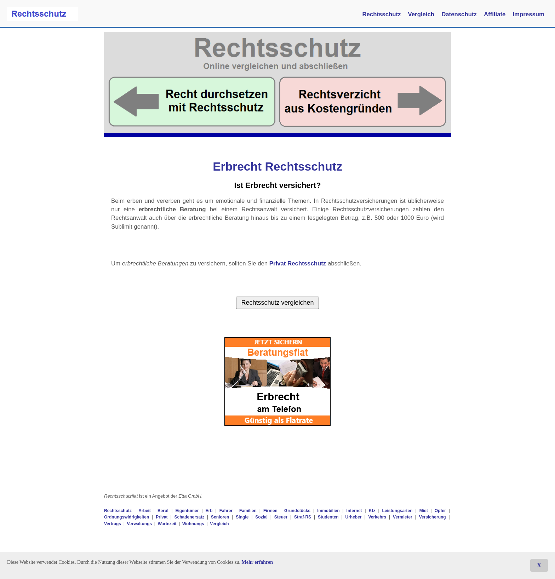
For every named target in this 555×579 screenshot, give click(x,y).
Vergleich (421, 14)
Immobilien (328, 510)
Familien (248, 510)
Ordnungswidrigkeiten (126, 517)
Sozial (261, 517)
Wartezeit (167, 523)
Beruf (163, 510)
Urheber (353, 517)
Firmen (270, 510)
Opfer (440, 510)
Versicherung (432, 517)
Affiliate (495, 14)
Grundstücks (297, 510)
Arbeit (144, 510)
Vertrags (112, 523)
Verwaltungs (139, 523)
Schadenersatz (189, 517)
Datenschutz (459, 14)
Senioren (220, 517)
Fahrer (226, 510)
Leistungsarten (397, 510)
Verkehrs (377, 517)
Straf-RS (302, 517)
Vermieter (402, 517)
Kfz (372, 510)
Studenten (328, 517)
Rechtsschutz (381, 14)
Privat (161, 517)
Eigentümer (187, 510)
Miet (423, 510)
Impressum (528, 14)
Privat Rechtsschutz (297, 263)
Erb (209, 510)
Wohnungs (193, 523)
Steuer (280, 517)
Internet (354, 510)
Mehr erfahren (257, 562)
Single (242, 517)
